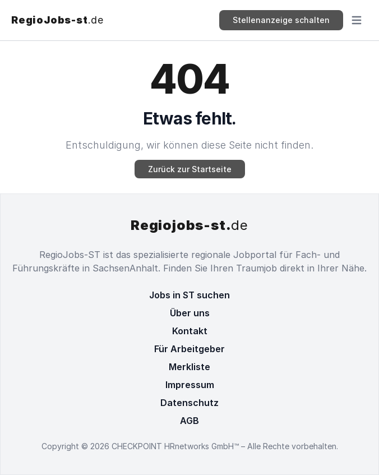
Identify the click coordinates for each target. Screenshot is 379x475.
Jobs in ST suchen (189, 295)
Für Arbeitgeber (189, 348)
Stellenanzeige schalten (281, 20)
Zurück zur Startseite (190, 169)
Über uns (190, 313)
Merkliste (189, 366)
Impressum (189, 384)
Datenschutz (189, 402)
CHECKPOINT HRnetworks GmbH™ (176, 446)
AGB (189, 420)
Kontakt (189, 330)
